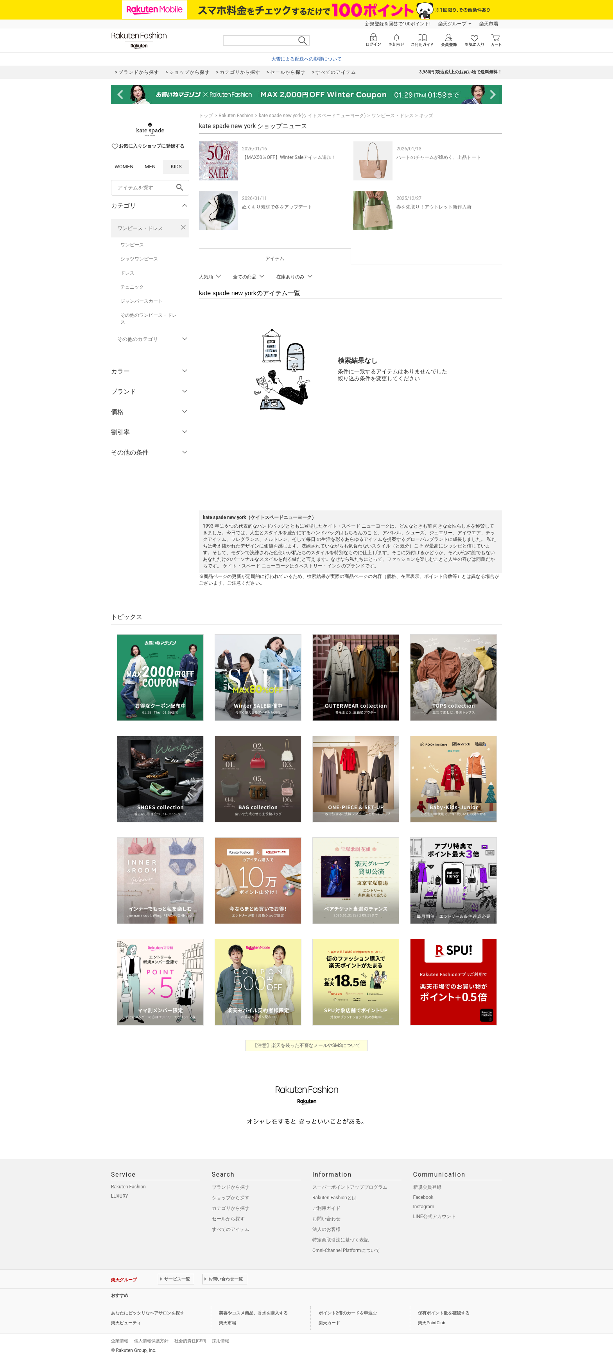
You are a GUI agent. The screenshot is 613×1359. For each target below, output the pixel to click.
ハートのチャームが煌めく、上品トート (438, 157)
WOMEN (124, 166)
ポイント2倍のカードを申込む (348, 1313)
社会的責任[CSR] (190, 1340)
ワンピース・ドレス (140, 228)
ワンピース (132, 245)
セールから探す (228, 1219)
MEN (150, 166)
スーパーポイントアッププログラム (349, 1187)
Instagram (423, 1206)
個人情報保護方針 (151, 1340)
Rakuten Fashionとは (334, 1197)
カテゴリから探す (230, 1208)
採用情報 (220, 1340)
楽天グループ (452, 24)
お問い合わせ (326, 1219)
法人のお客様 (326, 1229)
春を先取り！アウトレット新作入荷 (433, 207)
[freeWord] (150, 188)
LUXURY (119, 1196)
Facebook (423, 1197)
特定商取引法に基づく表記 (340, 1240)
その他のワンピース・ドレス (148, 318)
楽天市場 (488, 24)
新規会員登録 (427, 1187)
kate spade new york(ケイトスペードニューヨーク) (312, 115)
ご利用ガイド (326, 1208)
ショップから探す (230, 1197)
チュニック (132, 287)
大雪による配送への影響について (306, 59)
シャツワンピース (139, 259)
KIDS (176, 166)
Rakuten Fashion (236, 115)
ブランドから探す (230, 1187)
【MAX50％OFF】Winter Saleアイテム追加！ (289, 157)
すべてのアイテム (230, 1229)
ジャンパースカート (141, 301)
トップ (206, 115)
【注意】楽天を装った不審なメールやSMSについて (307, 1045)
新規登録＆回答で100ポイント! (397, 24)
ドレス (127, 273)
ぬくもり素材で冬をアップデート (277, 207)
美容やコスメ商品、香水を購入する (253, 1313)
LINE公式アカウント (434, 1216)
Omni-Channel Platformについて (346, 1250)
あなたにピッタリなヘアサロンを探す (147, 1313)
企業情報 (119, 1340)
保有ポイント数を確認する (444, 1313)
